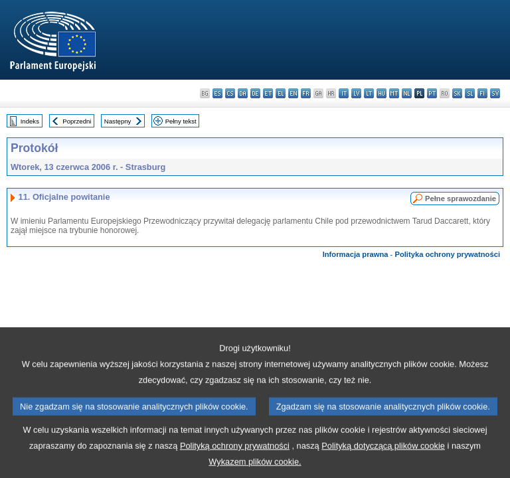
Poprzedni (76, 121)
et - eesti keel (268, 93)
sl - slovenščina (470, 93)
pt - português (432, 93)
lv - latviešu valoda (356, 93)
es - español (217, 93)
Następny (117, 121)
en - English (293, 93)
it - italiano (344, 93)
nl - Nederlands (407, 93)
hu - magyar (381, 93)
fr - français (306, 93)
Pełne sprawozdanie (460, 198)
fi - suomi (482, 93)
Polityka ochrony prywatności (447, 254)
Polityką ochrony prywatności (235, 468)
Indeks (30, 121)
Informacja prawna (355, 254)
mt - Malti (394, 93)
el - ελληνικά (281, 93)
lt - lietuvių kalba (369, 93)
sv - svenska (495, 93)
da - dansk (243, 93)
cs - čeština (230, 93)
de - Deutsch (255, 93)
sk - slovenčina (457, 93)
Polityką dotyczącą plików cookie (383, 468)
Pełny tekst (181, 121)
